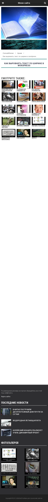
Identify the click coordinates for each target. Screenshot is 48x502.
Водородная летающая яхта (27, 421)
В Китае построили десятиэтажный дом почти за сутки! (28, 412)
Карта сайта (5, 396)
